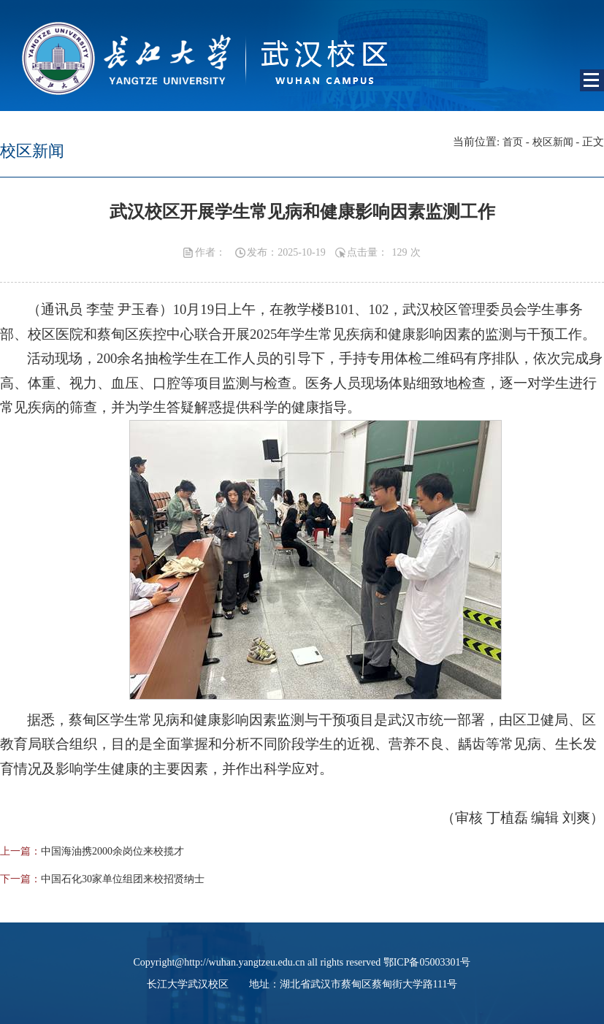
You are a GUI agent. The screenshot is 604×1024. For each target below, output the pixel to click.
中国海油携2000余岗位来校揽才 (112, 851)
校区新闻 (552, 142)
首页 (512, 142)
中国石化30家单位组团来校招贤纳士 (122, 879)
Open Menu (592, 80)
